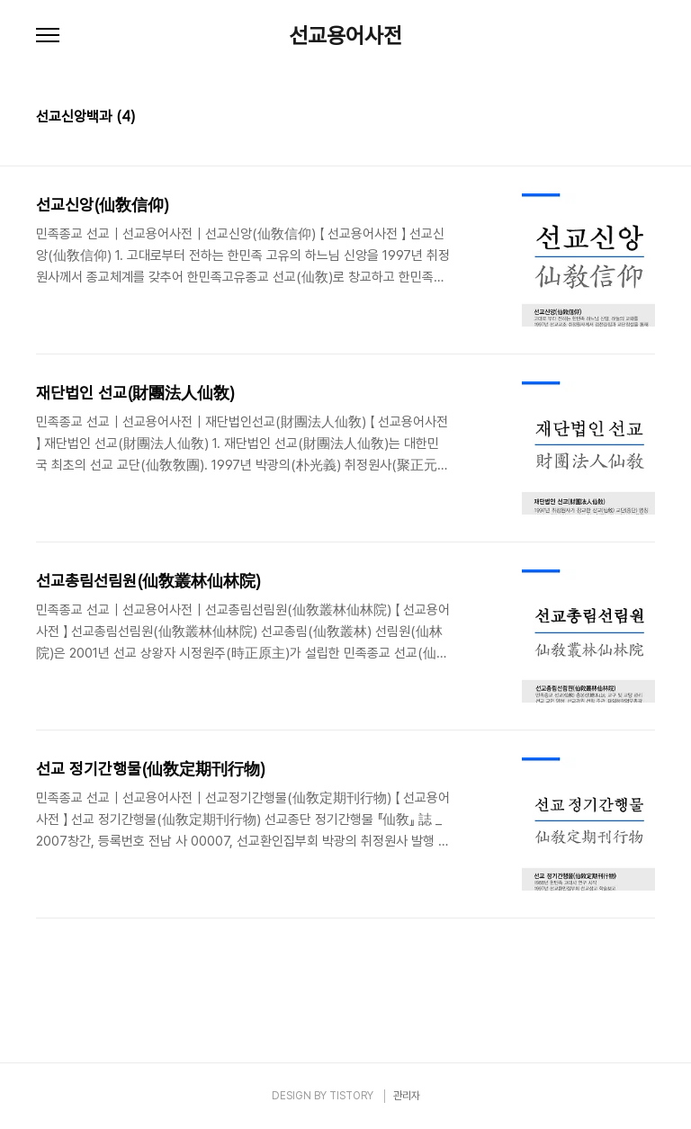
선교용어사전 (345, 36)
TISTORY (351, 1095)
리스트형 (644, 119)
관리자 (406, 1095)
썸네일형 (619, 119)
